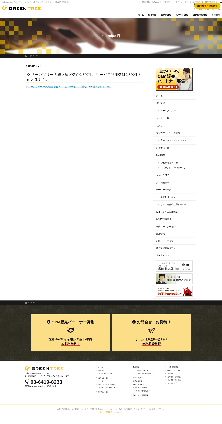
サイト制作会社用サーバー (173, 203)
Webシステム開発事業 (167, 211)
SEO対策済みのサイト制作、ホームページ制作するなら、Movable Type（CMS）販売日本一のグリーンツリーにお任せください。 (111, 417)
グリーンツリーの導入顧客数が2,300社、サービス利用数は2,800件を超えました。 (68, 86)
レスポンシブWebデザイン (173, 166)
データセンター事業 (166, 195)
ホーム (159, 94)
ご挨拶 (159, 124)
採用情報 (160, 232)
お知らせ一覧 (162, 117)
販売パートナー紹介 (166, 225)
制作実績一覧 (162, 146)
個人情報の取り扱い (166, 247)
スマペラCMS (162, 174)
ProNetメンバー (168, 109)
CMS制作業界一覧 (169, 161)
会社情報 (160, 102)
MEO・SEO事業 (163, 188)
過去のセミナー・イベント (173, 139)
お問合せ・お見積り (166, 239)
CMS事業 (160, 154)
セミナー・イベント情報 (168, 131)
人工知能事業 (162, 181)
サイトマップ (162, 254)
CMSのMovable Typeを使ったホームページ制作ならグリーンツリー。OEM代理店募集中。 (36, 2)
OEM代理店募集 (164, 218)
